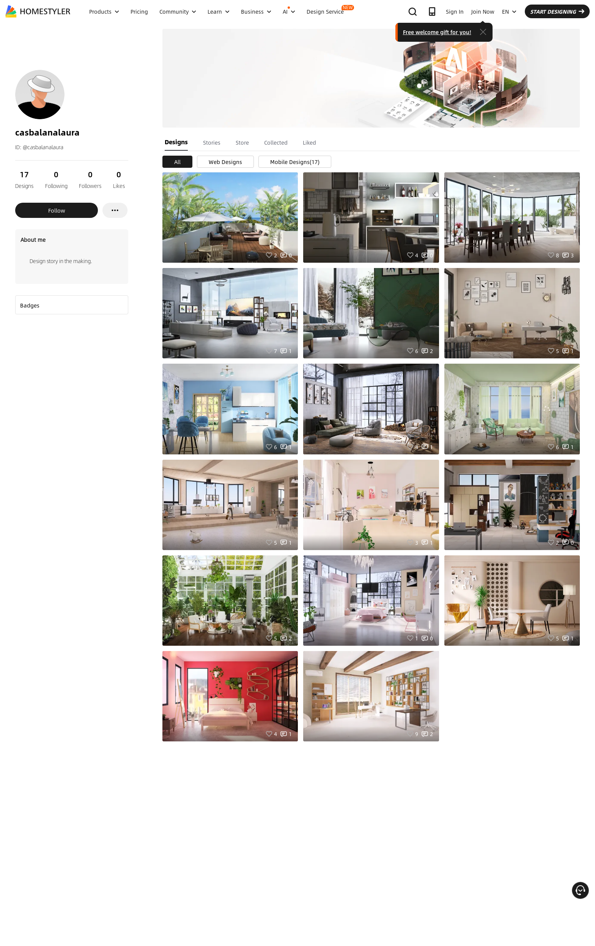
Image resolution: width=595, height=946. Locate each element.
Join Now (482, 11)
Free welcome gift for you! (437, 32)
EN (509, 11)
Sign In (455, 11)
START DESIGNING (557, 11)
